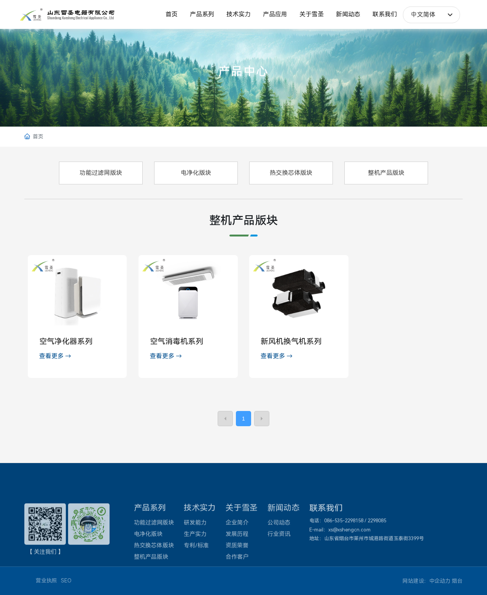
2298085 (377, 556)
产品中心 (243, 77)
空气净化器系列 (65, 341)
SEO (66, 581)
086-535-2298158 (343, 556)
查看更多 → (55, 356)
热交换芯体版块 (291, 172)
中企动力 (439, 581)
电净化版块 (196, 172)
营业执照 (46, 581)
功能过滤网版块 (101, 172)
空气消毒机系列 (176, 341)
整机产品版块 (386, 172)
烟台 (457, 581)
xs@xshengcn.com (349, 565)
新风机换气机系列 (291, 341)
